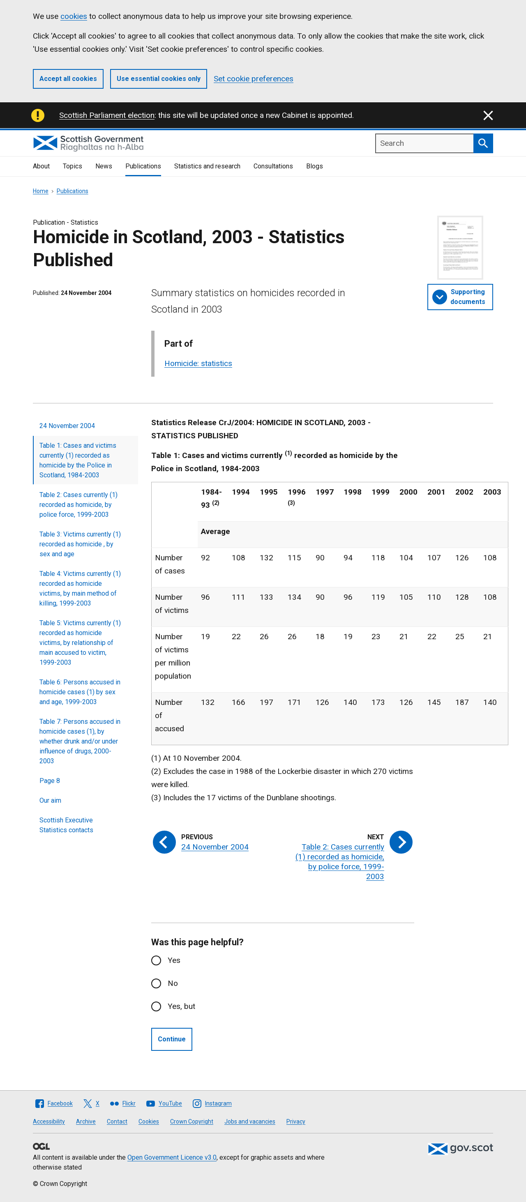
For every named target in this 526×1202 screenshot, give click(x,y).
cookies (73, 16)
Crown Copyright (191, 1121)
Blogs (314, 166)
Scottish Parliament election (107, 115)
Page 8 (49, 781)
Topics (72, 166)
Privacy (295, 1121)
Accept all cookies (68, 79)
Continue (172, 1039)
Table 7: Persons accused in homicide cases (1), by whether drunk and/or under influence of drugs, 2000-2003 (79, 741)
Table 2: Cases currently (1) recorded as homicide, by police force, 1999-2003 (78, 504)
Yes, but (181, 1006)
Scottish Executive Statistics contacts (66, 825)
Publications (143, 166)
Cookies (148, 1121)
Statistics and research (207, 166)
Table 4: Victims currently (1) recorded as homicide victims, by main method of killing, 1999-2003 (80, 588)
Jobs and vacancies (249, 1121)
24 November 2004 (67, 426)
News (103, 166)
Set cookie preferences (253, 78)
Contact (117, 1121)
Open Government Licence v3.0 (172, 1157)
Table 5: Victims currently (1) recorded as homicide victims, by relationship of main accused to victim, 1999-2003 (80, 642)
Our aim (50, 800)
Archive (86, 1121)
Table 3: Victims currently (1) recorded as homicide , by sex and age (80, 544)
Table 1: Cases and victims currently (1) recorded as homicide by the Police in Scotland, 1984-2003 (77, 460)
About (41, 166)
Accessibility (49, 1121)
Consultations (273, 166)
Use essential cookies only (159, 79)
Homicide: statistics (198, 363)
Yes (174, 960)
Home (40, 191)
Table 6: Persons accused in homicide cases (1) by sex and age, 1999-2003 (79, 692)
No (173, 983)
